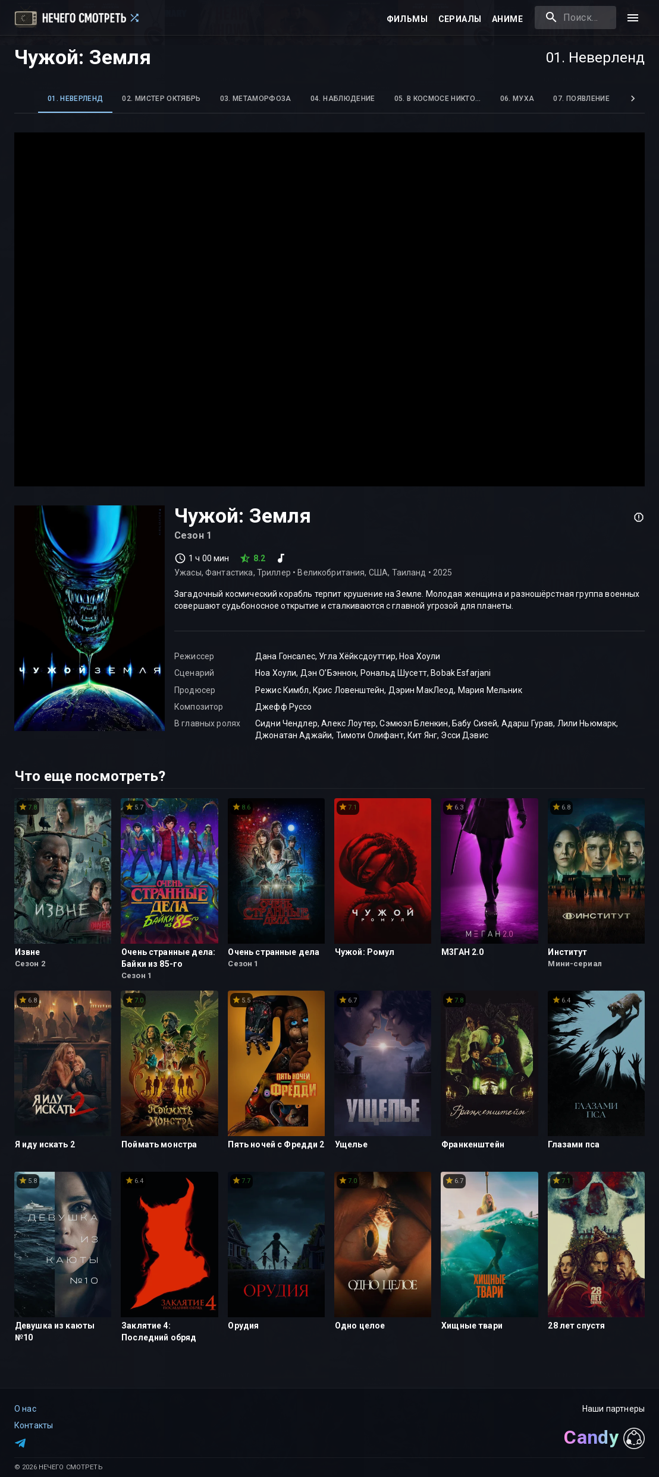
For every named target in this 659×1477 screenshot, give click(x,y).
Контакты (33, 1425)
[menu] (633, 18)
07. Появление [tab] (581, 98)
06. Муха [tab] (517, 98)
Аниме (507, 19)
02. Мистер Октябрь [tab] (161, 98)
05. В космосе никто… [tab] (437, 98)
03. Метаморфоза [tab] (255, 98)
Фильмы (407, 19)
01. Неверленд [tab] (75, 98)
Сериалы (460, 19)
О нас (25, 1408)
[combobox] (575, 17)
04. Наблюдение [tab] (342, 98)
